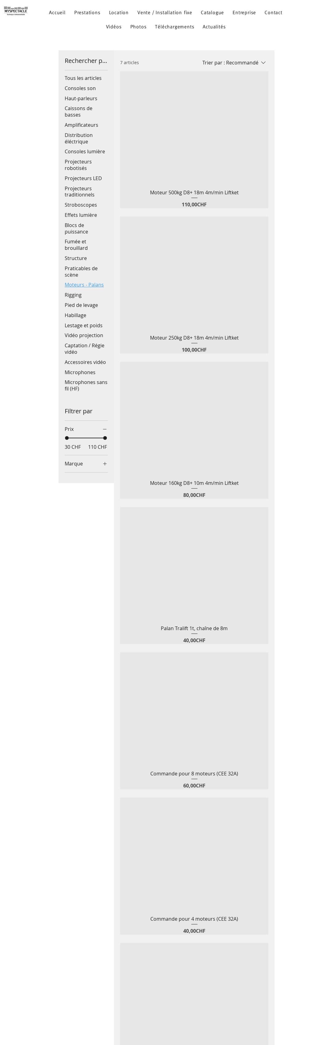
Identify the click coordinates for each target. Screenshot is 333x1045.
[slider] (67, 438)
